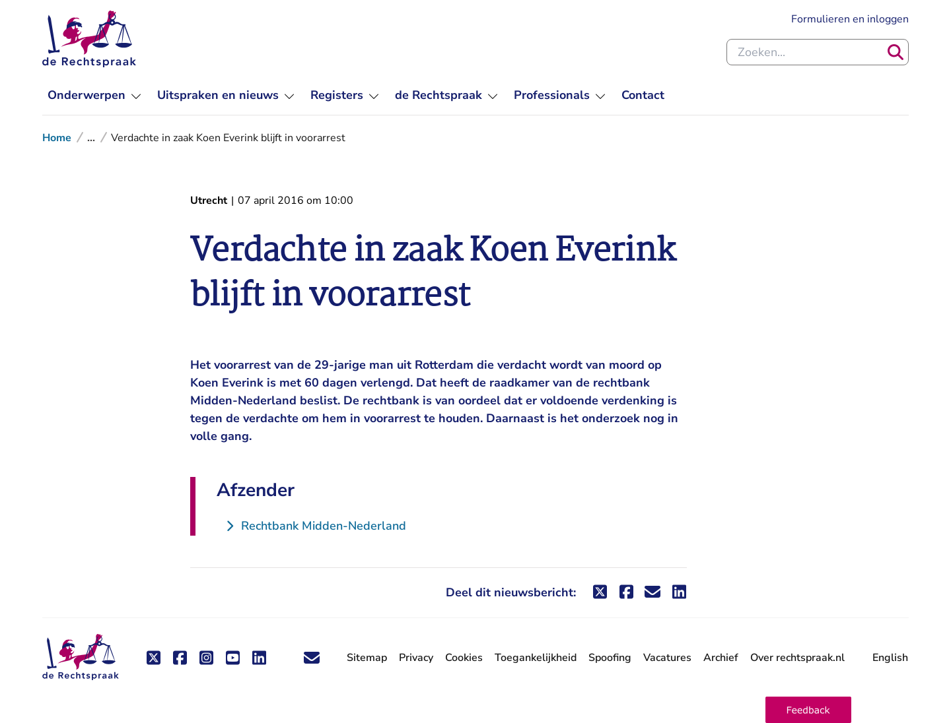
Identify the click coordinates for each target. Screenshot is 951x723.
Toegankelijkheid (536, 657)
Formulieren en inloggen (850, 19)
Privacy (416, 657)
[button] (808, 710)
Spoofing (609, 657)
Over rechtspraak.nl (797, 657)
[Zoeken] (895, 52)
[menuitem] (94, 95)
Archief (720, 657)
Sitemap (367, 657)
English (890, 657)
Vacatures (667, 658)
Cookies (464, 657)
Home (56, 138)
